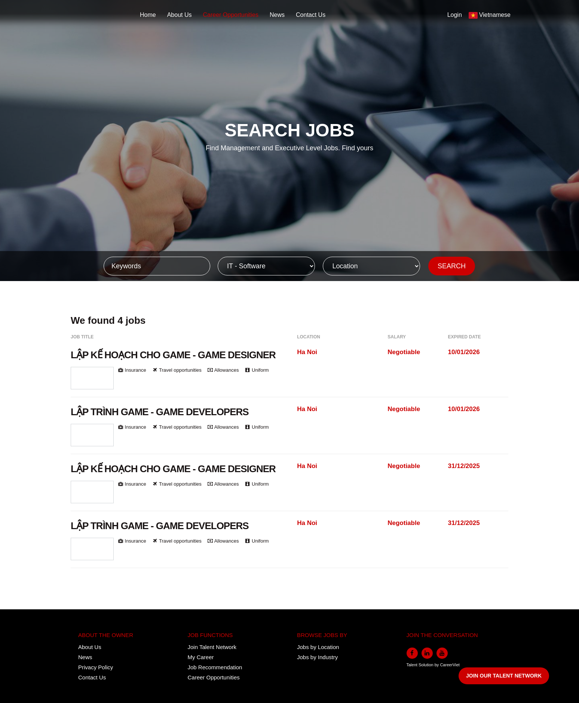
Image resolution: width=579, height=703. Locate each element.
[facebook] (412, 653)
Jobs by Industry (317, 657)
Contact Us (310, 15)
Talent (413, 665)
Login (454, 15)
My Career (201, 657)
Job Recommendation (215, 667)
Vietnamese (495, 15)
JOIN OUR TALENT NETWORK (504, 676)
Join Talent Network (212, 647)
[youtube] (442, 653)
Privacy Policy (95, 667)
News (277, 15)
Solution (427, 665)
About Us (179, 15)
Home (148, 15)
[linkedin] (427, 653)
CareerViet (449, 665)
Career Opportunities (231, 15)
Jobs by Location (318, 647)
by (437, 665)
